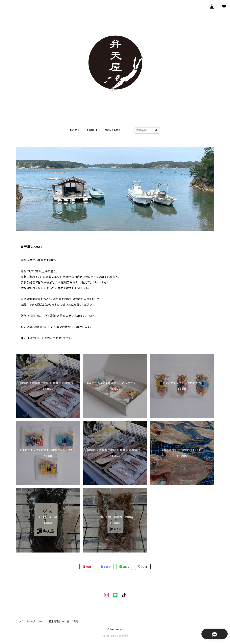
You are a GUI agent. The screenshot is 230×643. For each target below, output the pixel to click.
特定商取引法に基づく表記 (64, 621)
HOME (74, 130)
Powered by (115, 635)
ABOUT (92, 130)
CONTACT (112, 130)
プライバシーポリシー (30, 621)
